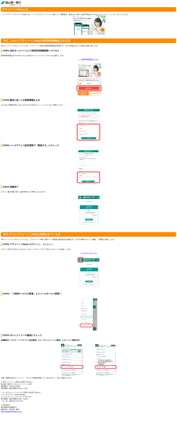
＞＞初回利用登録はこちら (88, 59)
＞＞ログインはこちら (88, 253)
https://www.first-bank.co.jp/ (11, 411)
